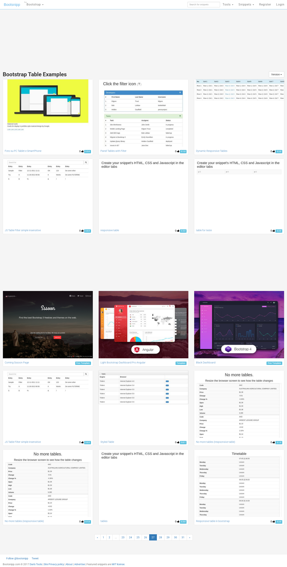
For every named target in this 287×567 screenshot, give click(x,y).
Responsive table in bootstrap (213, 521)
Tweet (35, 558)
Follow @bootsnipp (17, 558)
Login (280, 4)
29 (168, 537)
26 (145, 537)
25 (138, 537)
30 (175, 537)
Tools (228, 4)
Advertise (79, 564)
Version (276, 74)
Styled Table (107, 441)
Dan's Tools (36, 564)
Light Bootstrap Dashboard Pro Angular (123, 362)
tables (103, 521)
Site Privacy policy (54, 564)
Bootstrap (34, 3)
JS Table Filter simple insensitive (23, 230)
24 (130, 537)
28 (160, 537)
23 (123, 537)
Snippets (246, 4)
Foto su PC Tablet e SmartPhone (23, 150)
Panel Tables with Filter (113, 150)
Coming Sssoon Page (17, 362)
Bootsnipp (12, 5)
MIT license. (118, 564)
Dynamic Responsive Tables (211, 150)
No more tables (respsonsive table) (215, 441)
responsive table (109, 230)
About (69, 564)
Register (265, 4)
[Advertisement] (116, 38)
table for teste (204, 230)
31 (183, 537)
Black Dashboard (205, 362)
